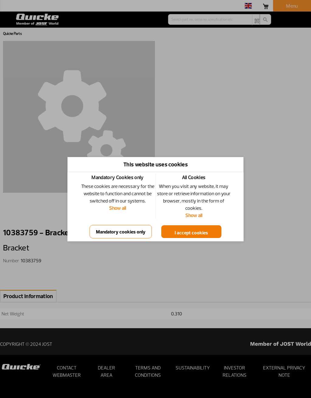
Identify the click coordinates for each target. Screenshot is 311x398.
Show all (117, 208)
